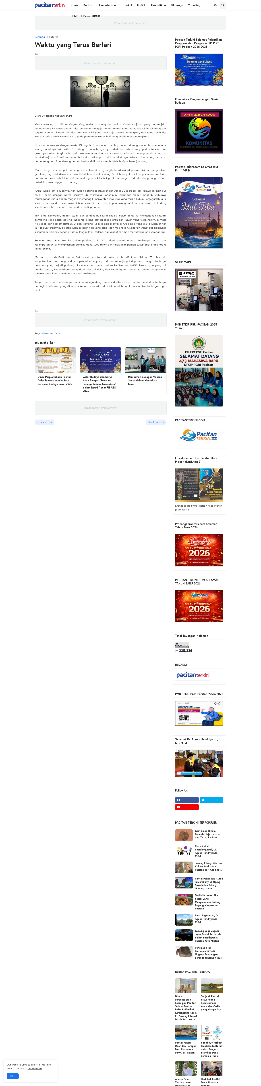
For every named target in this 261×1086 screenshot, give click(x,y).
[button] (215, 5)
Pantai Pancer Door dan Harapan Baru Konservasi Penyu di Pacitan (185, 1047)
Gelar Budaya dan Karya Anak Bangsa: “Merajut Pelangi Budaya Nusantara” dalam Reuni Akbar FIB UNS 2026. (100, 384)
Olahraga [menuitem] (177, 5)
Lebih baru (46, 422)
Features (52, 37)
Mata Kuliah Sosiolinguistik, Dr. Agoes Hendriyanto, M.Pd (206, 851)
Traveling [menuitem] (194, 5)
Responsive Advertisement (130, 23)
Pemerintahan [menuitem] (108, 5)
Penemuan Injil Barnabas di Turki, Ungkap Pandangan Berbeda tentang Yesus (208, 952)
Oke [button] (12, 1076)
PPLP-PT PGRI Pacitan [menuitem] (86, 15)
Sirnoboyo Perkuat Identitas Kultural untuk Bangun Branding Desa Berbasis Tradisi (211, 1049)
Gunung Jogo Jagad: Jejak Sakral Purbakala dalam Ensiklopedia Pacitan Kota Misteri (208, 935)
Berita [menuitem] (87, 5)
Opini (58, 333)
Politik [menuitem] (141, 5)
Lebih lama (155, 422)
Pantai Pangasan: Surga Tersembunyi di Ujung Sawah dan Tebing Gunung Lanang (209, 883)
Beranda (40, 37)
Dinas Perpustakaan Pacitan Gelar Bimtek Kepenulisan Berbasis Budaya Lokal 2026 (55, 380)
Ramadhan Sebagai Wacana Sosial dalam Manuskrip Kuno (145, 380)
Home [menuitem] (74, 5)
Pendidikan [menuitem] (158, 5)
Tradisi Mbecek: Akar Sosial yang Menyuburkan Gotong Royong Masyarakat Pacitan (207, 902)
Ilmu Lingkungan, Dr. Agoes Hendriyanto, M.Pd (207, 919)
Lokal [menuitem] (128, 5)
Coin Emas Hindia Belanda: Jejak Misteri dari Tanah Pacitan (208, 834)
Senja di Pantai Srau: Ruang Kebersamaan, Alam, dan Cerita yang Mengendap (211, 1003)
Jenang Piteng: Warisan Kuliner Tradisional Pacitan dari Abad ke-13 (209, 866)
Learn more (35, 1068)
